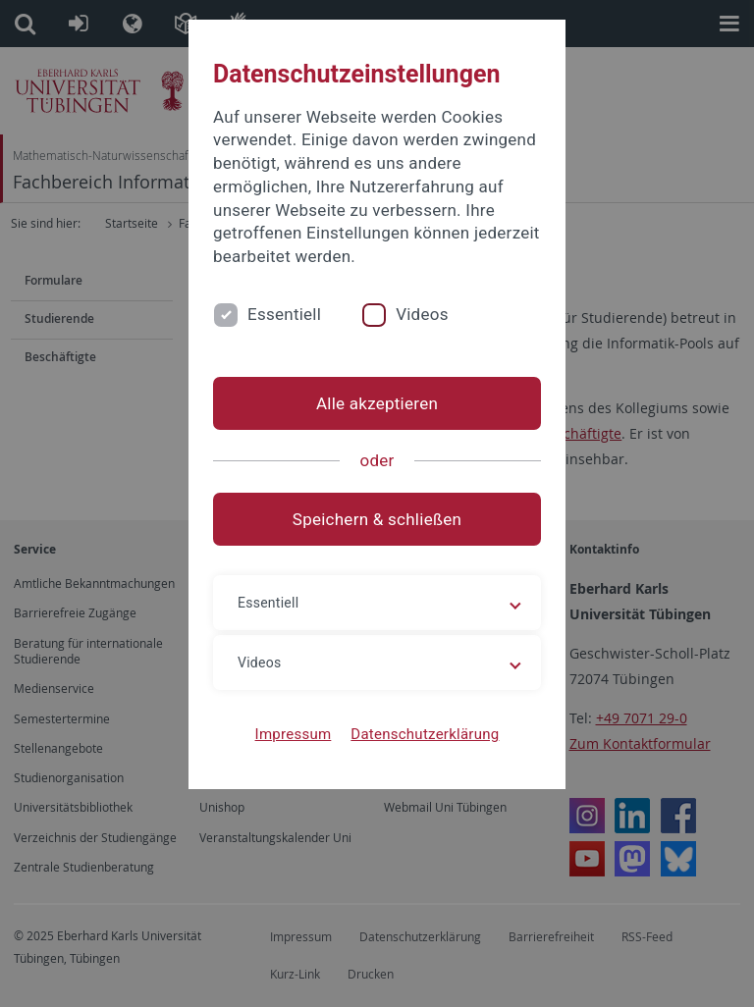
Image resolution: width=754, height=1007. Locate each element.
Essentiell (284, 314)
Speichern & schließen (377, 519)
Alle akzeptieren (377, 403)
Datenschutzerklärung (424, 734)
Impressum (293, 734)
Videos (422, 314)
